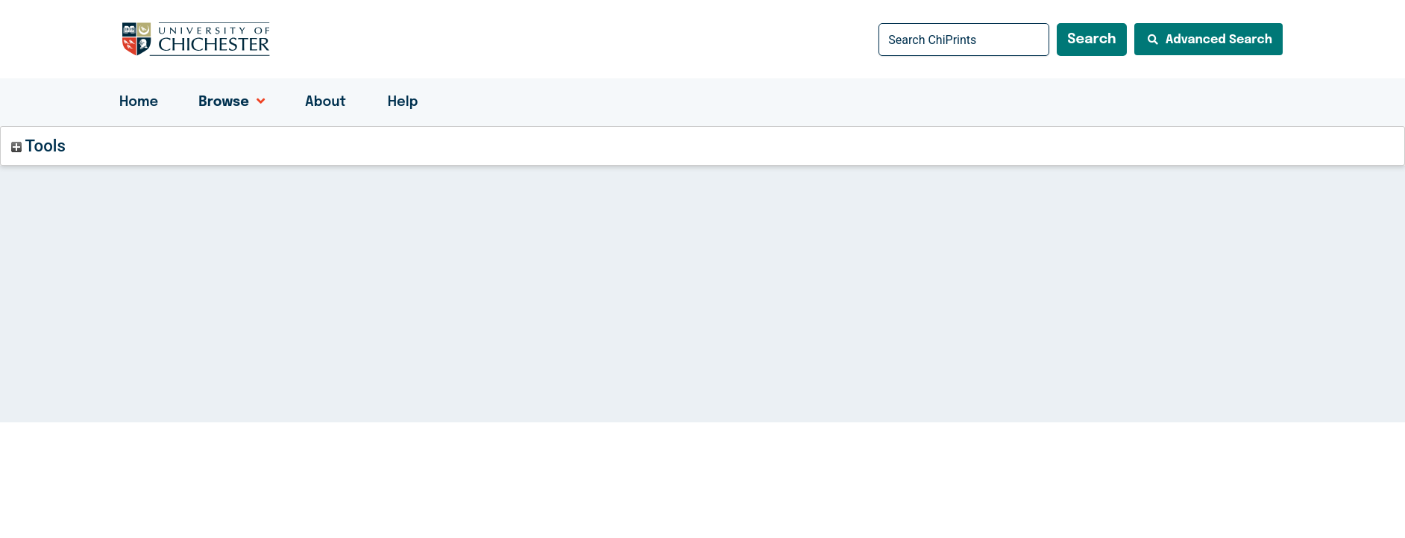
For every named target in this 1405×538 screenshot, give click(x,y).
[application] (257, 102)
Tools (39, 146)
